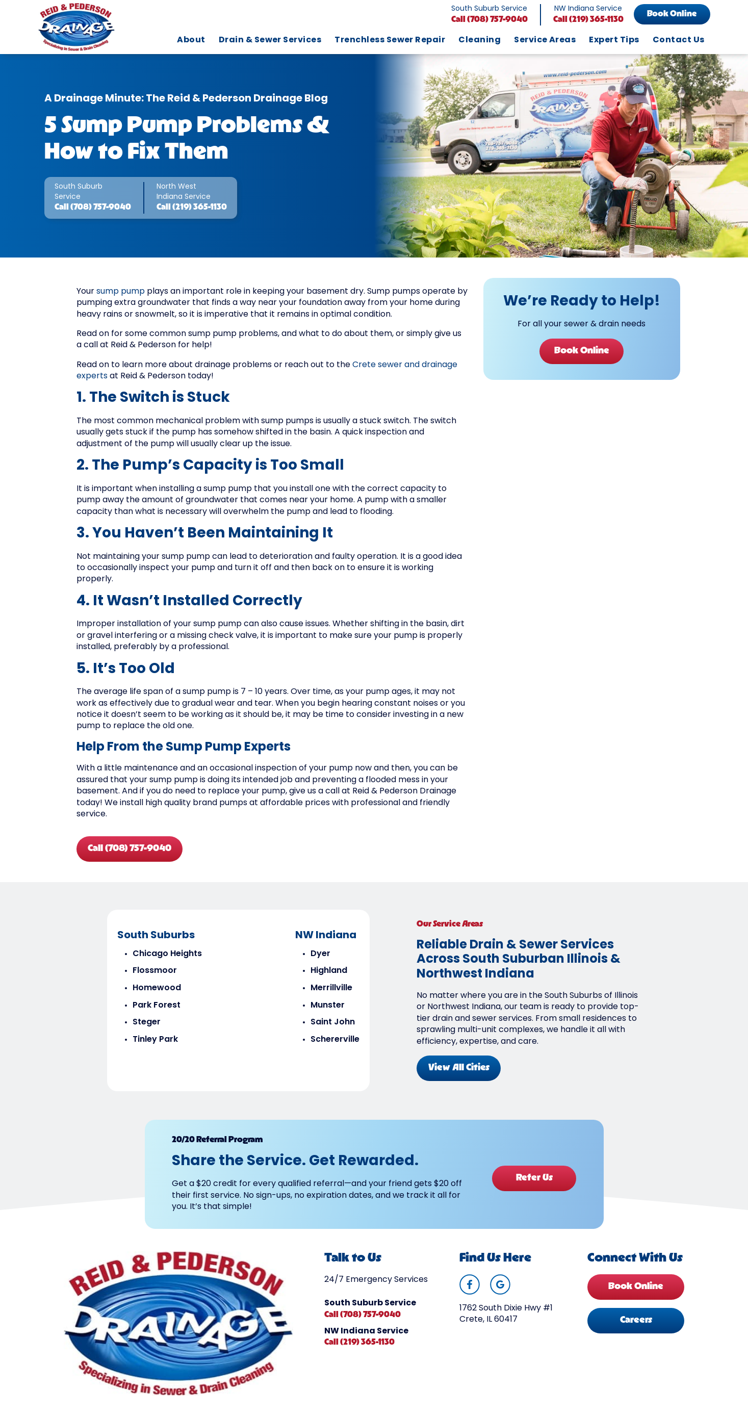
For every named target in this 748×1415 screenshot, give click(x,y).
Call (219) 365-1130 (588, 20)
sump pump (120, 296)
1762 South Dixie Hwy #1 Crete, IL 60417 (506, 1323)
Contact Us (679, 40)
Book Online (672, 14)
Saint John (332, 1029)
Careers (636, 1330)
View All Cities (459, 1074)
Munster (327, 1012)
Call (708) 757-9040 (489, 20)
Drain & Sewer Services (270, 40)
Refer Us (532, 1183)
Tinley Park (154, 1046)
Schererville (334, 1046)
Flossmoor (154, 977)
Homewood (156, 995)
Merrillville (331, 995)
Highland (328, 977)
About (191, 40)
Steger (146, 1029)
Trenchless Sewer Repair (389, 40)
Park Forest (156, 1012)
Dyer (320, 961)
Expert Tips (614, 40)
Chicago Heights (166, 961)
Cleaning (479, 40)
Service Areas (545, 40)
